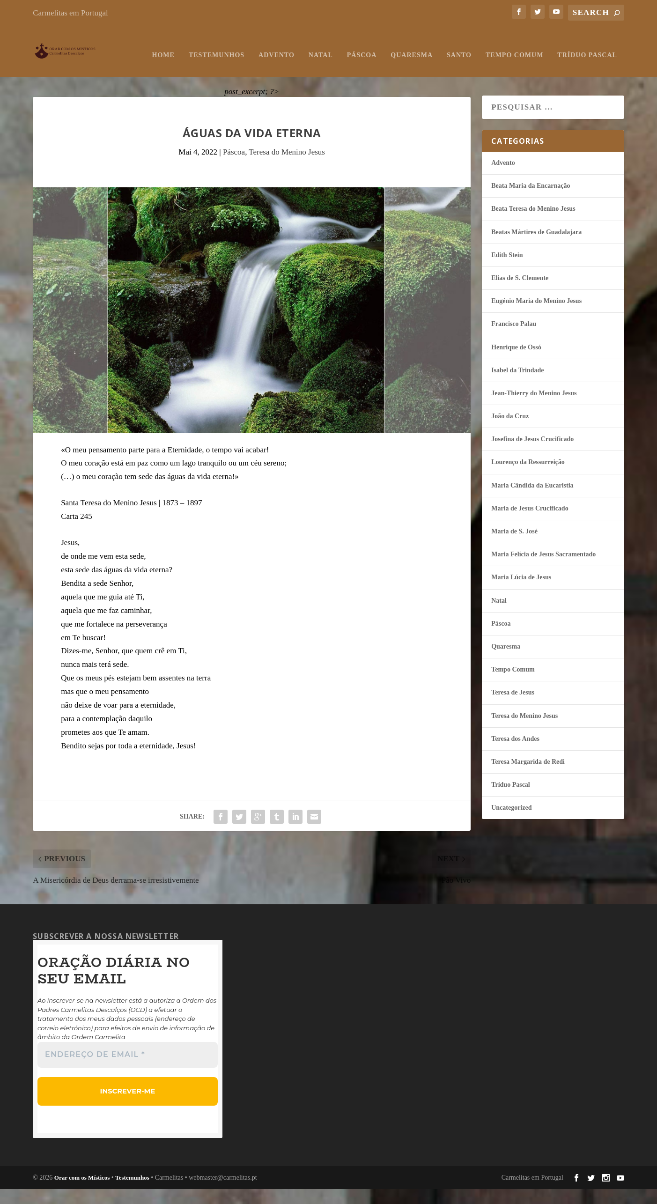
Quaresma (300, 70)
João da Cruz (510, 432)
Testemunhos (105, 70)
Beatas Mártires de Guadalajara (536, 247)
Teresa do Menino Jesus (287, 167)
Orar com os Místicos (82, 1192)
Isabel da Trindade (517, 386)
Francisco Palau (513, 339)
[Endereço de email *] (127, 1070)
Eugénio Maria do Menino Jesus (536, 316)
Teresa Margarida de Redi (528, 777)
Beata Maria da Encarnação (530, 201)
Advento (165, 70)
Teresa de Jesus (512, 708)
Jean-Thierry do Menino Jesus (533, 409)
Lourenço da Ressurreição (528, 477)
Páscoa (250, 70)
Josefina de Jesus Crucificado (532, 454)
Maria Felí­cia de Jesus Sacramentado (543, 570)
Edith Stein (507, 270)
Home (51, 70)
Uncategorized (511, 823)
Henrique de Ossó (516, 363)
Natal (208, 70)
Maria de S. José (514, 547)
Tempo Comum (402, 70)
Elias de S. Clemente (519, 293)
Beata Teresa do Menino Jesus (533, 224)
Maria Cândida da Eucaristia (532, 501)
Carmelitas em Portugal (70, 12)
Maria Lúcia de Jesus (521, 593)
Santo (347, 70)
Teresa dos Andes (515, 754)
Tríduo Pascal (475, 70)
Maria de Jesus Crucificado (529, 524)
